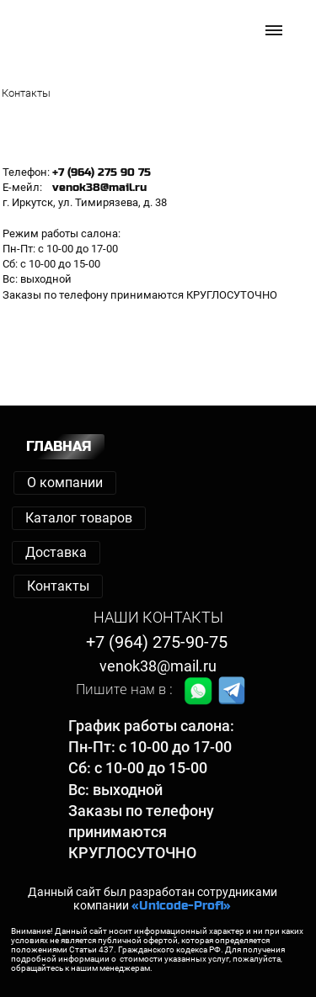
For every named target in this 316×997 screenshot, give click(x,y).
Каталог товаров (78, 518)
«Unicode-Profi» (181, 905)
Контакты (58, 586)
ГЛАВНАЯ (59, 446)
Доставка (56, 552)
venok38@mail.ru (158, 666)
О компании (65, 483)
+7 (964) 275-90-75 (157, 642)
